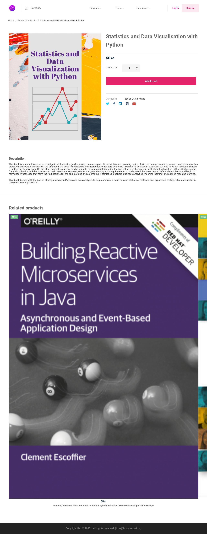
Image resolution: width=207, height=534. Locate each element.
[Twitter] (107, 103)
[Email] (134, 103)
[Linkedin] (120, 103)
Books (33, 20)
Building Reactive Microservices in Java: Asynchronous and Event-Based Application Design (103, 505)
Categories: (111, 99)
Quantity (111, 67)
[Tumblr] (127, 103)
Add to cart (151, 81)
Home (11, 20)
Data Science (138, 98)
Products (22, 20)
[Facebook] (114, 103)
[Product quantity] (131, 68)
